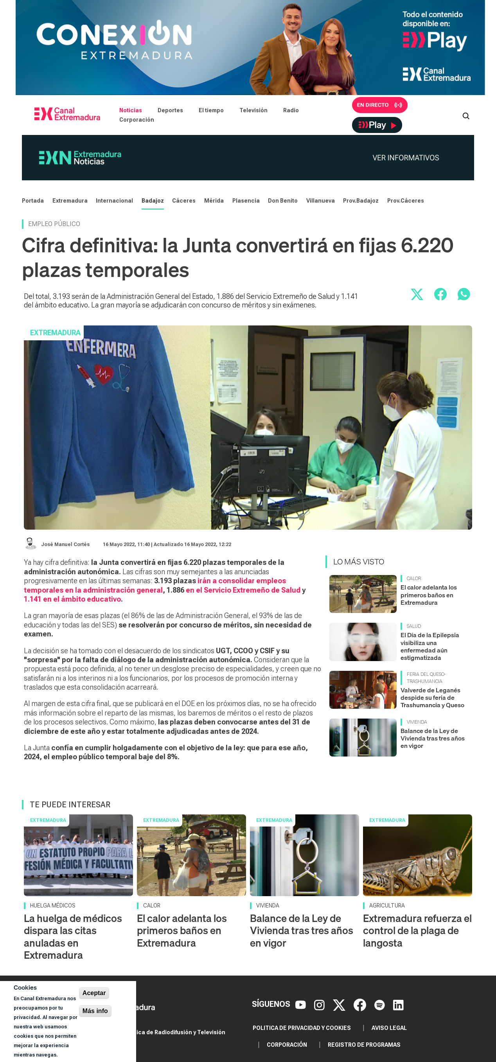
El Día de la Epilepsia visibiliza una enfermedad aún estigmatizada (430, 646)
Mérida (214, 201)
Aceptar (94, 993)
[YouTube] (301, 1004)
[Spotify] (380, 1004)
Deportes (170, 110)
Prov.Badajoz (361, 201)
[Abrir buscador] (466, 115)
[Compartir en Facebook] (440, 294)
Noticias (130, 110)
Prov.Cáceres (405, 201)
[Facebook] (361, 1004)
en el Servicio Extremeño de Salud (242, 590)
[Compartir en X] (417, 294)
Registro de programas (364, 1045)
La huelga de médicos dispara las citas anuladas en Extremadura (73, 936)
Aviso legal (389, 1028)
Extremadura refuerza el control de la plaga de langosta (417, 930)
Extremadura (70, 201)
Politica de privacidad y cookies (302, 1028)
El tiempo (211, 110)
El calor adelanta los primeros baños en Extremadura (429, 594)
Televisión (253, 110)
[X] (340, 1004)
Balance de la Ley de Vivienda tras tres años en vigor (433, 738)
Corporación (136, 120)
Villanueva (320, 201)
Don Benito (283, 201)
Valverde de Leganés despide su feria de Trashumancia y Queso (432, 697)
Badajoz (153, 201)
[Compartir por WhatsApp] (464, 294)
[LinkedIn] (398, 1004)
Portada (33, 201)
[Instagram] (320, 1004)
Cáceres (184, 201)
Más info (95, 1011)
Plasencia (246, 201)
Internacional (114, 201)
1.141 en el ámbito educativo (72, 599)
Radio (291, 110)
